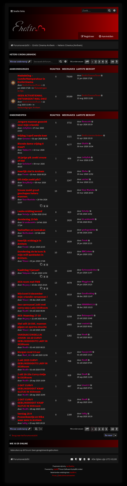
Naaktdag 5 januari (28, 270)
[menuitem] (106, 36)
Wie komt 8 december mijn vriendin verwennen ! (33, 295)
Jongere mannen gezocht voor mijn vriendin (32, 123)
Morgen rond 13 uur (29, 352)
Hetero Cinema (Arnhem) (23, 54)
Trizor (25, 261)
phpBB (55, 469)
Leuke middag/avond (30, 211)
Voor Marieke (28, 199)
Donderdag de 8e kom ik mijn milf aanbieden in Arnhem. (32, 255)
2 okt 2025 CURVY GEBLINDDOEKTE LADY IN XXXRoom (33, 363)
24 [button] (112, 61)
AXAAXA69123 (88, 304)
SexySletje (27, 182)
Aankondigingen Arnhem (29, 107)
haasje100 (87, 352)
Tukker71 (26, 150)
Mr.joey (26, 285)
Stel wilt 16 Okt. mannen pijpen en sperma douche (32, 325)
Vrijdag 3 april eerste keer (32, 135)
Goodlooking (88, 293)
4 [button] (102, 61)
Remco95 (86, 121)
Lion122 (86, 385)
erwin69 (86, 323)
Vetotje (26, 214)
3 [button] (99, 61)
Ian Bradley (70, 466)
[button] (87, 62)
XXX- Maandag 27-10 (29, 315)
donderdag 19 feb (28, 219)
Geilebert (27, 163)
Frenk (25, 174)
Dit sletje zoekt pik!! (29, 179)
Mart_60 (26, 355)
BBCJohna (87, 251)
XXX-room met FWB (29, 282)
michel (85, 179)
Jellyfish (26, 128)
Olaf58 (85, 143)
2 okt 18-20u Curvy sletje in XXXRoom (32, 376)
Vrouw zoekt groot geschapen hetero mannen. (28, 193)
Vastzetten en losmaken (31, 230)
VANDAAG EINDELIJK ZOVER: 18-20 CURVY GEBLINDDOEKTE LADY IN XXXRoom (33, 339)
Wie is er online (19, 443)
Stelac (85, 171)
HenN (25, 311)
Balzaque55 (87, 315)
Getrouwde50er (89, 269)
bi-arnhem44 (28, 222)
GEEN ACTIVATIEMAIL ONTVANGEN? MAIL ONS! (32, 97)
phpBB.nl (73, 472)
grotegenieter (88, 229)
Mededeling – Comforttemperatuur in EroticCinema (31, 79)
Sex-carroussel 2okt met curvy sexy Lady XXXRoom (33, 306)
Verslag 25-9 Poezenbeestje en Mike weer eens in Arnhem (31, 417)
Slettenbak (27, 233)
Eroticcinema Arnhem (92, 135)
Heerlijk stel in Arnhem (31, 171)
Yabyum (26, 273)
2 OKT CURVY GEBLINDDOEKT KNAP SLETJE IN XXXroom (31, 388)
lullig (24, 423)
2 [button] (95, 61)
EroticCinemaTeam (31, 85)
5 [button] (106, 61)
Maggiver (86, 281)
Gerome (26, 138)
